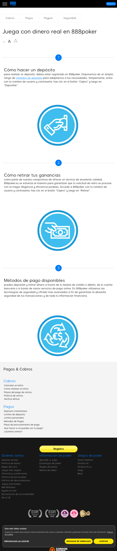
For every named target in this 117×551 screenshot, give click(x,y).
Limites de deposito (14, 414)
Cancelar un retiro (13, 385)
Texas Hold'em (85, 460)
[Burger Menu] (4, 4)
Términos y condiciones (14, 473)
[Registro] (111, 3)
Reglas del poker (48, 467)
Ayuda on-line (9, 490)
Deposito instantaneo (15, 411)
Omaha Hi (83, 463)
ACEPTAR (103, 541)
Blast (80, 473)
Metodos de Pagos (14, 421)
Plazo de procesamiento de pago (22, 424)
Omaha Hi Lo (85, 467)
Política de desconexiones (16, 480)
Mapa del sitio (9, 467)
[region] (59, 536)
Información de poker (55, 455)
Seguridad (69, 18)
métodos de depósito (29, 78)
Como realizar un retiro (16, 389)
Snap (80, 470)
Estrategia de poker (50, 463)
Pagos (29, 18)
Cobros (10, 18)
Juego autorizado (11, 484)
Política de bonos (11, 463)
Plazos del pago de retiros (18, 392)
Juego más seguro (11, 470)
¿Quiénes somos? (13, 431)
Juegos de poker (90, 455)
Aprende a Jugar (48, 460)
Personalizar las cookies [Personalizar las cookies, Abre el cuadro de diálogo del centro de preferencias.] (16, 541)
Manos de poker (48, 470)
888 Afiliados (8, 487)
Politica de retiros (13, 395)
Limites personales (14, 418)
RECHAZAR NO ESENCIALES (79, 541)
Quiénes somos (13, 455)
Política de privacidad (14, 477)
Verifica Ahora (12, 399)
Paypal (48, 18)
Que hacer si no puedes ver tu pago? (23, 428)
